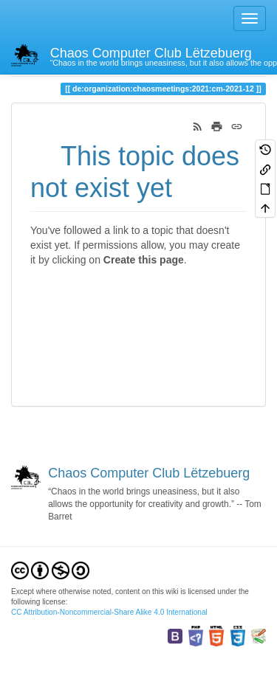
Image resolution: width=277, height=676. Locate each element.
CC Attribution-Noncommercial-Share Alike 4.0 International (109, 612)
